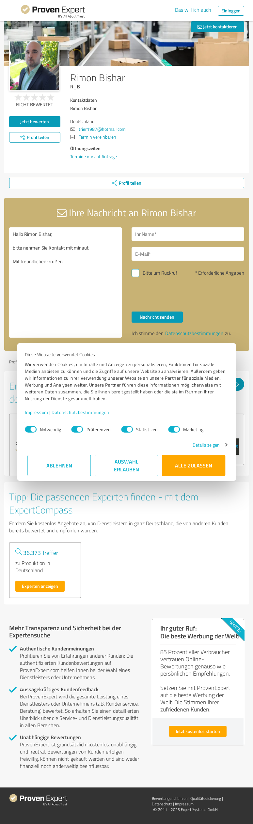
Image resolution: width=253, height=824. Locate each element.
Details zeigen (203, 445)
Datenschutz (162, 804)
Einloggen (231, 11)
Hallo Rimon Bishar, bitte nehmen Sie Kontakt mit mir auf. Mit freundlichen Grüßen (65, 282)
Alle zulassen (194, 465)
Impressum (39, 412)
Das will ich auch (193, 9)
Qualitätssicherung (205, 798)
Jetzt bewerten (34, 121)
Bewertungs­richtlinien (169, 798)
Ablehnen (59, 465)
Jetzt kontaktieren (218, 26)
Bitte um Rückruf (160, 272)
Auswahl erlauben (126, 465)
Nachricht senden (157, 317)
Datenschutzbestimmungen (83, 412)
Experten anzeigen (40, 586)
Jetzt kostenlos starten (198, 731)
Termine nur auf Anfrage (93, 156)
